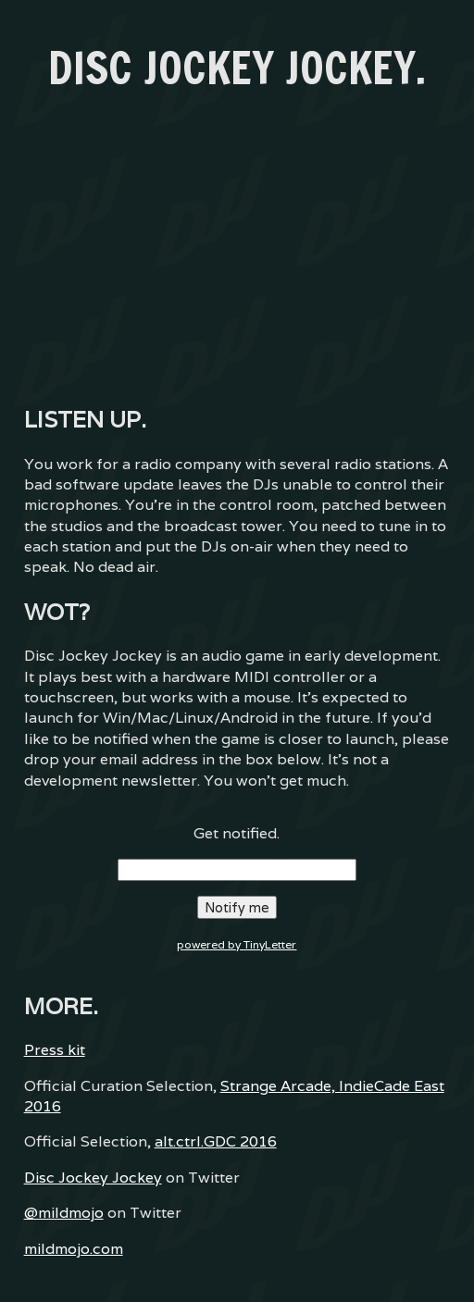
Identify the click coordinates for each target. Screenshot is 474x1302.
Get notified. (236, 833)
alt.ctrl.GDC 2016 (216, 1141)
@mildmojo (64, 1212)
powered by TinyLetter (236, 944)
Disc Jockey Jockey (93, 1177)
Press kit (54, 1050)
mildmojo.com (73, 1249)
